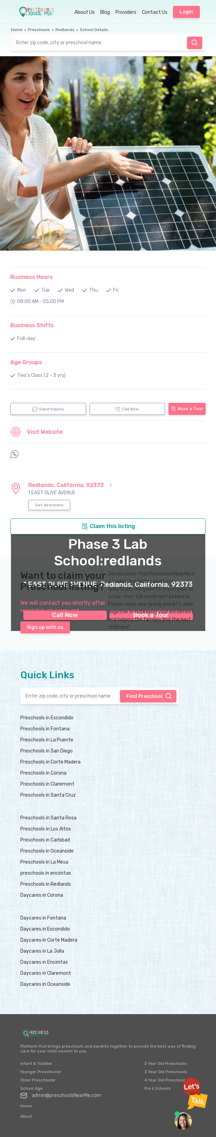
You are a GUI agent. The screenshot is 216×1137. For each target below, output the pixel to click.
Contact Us (154, 12)
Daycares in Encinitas (44, 962)
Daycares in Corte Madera (48, 940)
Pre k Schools (157, 1088)
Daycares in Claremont (45, 973)
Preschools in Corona (43, 773)
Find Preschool (194, 42)
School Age (31, 1088)
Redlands (64, 29)
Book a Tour (187, 408)
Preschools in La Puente (46, 740)
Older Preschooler (38, 1080)
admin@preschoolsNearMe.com (60, 1095)
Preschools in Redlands (45, 884)
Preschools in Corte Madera (50, 762)
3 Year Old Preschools (165, 1071)
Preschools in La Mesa (44, 862)
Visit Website (36, 431)
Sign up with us (45, 627)
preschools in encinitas (45, 873)
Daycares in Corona (41, 895)
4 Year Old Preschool (164, 1080)
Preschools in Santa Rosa (48, 818)
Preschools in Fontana (45, 729)
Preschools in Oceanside (47, 851)
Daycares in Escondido (45, 929)
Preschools (39, 29)
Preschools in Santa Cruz (48, 795)
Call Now (127, 409)
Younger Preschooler (40, 1071)
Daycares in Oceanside (45, 984)
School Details (94, 29)
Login (186, 12)
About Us (84, 12)
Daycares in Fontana (43, 918)
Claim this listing (108, 526)
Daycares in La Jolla (42, 951)
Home (16, 29)
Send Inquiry (48, 409)
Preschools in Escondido (46, 718)
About (26, 1116)
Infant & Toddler (36, 1063)
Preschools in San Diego (46, 751)
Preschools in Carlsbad (45, 840)
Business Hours (31, 277)
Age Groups (26, 362)
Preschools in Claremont (47, 784)
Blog (105, 12)
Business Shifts (32, 325)
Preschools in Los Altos (45, 829)
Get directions (49, 505)
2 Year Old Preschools (165, 1063)
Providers (125, 12)
